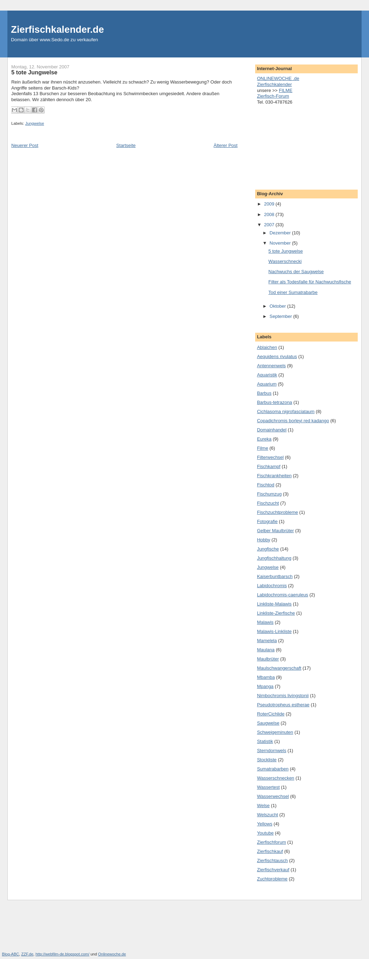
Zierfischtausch (272, 860)
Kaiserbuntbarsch (275, 576)
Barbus (264, 393)
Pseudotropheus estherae (283, 704)
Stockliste (267, 759)
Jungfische (268, 549)
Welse (263, 805)
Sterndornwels (271, 750)
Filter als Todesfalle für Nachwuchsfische (310, 281)
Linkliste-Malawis (274, 604)
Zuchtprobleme (272, 878)
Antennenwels (271, 365)
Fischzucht (268, 503)
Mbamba (266, 677)
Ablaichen (267, 347)
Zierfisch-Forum (273, 96)
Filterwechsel (270, 457)
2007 (270, 224)
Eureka (264, 439)
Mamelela (267, 640)
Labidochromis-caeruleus (282, 594)
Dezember (281, 232)
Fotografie (267, 521)
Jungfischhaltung (274, 558)
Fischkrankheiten (274, 475)
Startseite (126, 145)
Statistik (265, 741)
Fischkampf (268, 466)
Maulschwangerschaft (279, 668)
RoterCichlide (270, 714)
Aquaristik (267, 374)
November (281, 243)
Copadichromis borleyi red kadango (293, 420)
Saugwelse (268, 723)
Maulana (266, 649)
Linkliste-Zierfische (276, 613)
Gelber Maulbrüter (275, 530)
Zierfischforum (271, 842)
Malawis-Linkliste (274, 631)
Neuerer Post (24, 145)
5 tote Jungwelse (286, 251)
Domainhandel (272, 429)
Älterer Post (226, 145)
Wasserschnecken (275, 778)
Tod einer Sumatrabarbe (293, 292)
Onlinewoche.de (112, 954)
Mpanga (265, 686)
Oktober (278, 306)
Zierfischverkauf (273, 869)
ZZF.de (27, 954)
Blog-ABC (10, 954)
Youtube (265, 833)
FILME (285, 90)
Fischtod (265, 484)
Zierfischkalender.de (57, 29)
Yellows (264, 823)
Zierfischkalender (274, 84)
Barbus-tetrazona (274, 402)
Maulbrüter (268, 659)
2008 (270, 214)
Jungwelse (34, 123)
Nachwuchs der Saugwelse (296, 271)
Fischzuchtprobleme (277, 512)
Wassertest (268, 787)
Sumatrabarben (273, 768)
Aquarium (267, 384)
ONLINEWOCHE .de (278, 78)
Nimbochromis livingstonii (283, 695)
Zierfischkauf (270, 851)
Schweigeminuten (275, 732)
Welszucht (267, 814)
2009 (270, 204)
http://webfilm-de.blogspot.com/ (63, 954)
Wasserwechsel (273, 796)
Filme (262, 448)
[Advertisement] (292, 145)
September (281, 316)
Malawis (265, 622)
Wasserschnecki (285, 261)
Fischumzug (269, 494)
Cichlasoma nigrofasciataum (285, 411)
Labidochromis (272, 585)
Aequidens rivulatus (277, 356)
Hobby (263, 539)
